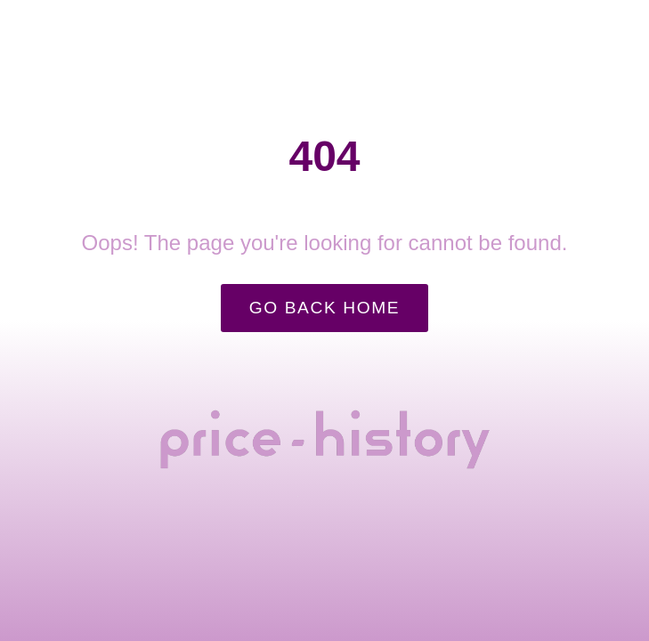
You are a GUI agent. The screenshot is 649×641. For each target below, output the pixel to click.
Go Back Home (325, 307)
